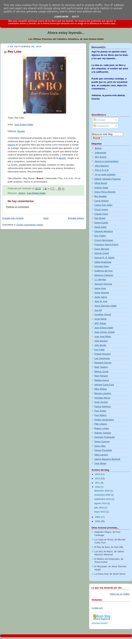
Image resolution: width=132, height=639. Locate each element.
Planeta (21, 131)
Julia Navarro (101, 341)
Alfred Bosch (100, 183)
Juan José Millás (102, 336)
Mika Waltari (100, 389)
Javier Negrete (101, 292)
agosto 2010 (100, 503)
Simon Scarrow (102, 441)
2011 (98, 483)
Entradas (99, 120)
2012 (98, 478)
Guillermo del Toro (103, 271)
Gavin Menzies (101, 249)
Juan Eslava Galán (23, 124)
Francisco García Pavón (106, 244)
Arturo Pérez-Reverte (105, 192)
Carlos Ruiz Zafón (103, 205)
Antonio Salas (101, 187)
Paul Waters (100, 415)
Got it (75, 16)
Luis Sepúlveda (102, 358)
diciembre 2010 (102, 491)
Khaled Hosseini (102, 354)
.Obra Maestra (101, 166)
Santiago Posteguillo (104, 437)
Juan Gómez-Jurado (104, 332)
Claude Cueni (101, 214)
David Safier (100, 227)
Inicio (46, 218)
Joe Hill (98, 310)
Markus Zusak (101, 371)
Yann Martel (100, 463)
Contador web (97, 608)
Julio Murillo (100, 345)
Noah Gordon (101, 402)
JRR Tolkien (100, 323)
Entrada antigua (76, 218)
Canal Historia (101, 201)
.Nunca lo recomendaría (106, 161)
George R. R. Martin (104, 257)
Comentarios (101, 126)
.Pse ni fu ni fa (101, 170)
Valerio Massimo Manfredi (107, 459)
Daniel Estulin (101, 222)
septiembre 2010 (102, 499)
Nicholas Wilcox (102, 398)
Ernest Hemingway (103, 240)
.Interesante (100, 152)
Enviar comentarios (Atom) (30, 225)
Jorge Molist (100, 319)
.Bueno (22, 193)
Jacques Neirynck (103, 284)
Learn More (61, 16)
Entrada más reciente (13, 218)
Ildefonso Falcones (103, 275)
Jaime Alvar (100, 288)
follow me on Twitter (120, 594)
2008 (98, 521)
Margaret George (102, 362)
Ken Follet (99, 349)
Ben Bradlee (100, 196)
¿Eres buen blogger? (100, 623)
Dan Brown (99, 218)
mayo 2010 (100, 512)
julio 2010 (99, 507)
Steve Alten (100, 446)
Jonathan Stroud (102, 314)
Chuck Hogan (101, 209)
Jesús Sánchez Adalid (105, 306)
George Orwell (101, 253)
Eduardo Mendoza (103, 231)
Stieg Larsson (101, 454)
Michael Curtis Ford (104, 384)
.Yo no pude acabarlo (105, 174)
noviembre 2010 (102, 495)
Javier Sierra (100, 297)
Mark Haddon (101, 367)
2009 (98, 517)
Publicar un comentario (17, 207)
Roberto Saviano (102, 433)
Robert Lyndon (101, 428)
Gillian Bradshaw (102, 262)
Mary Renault (101, 376)
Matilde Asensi (101, 380)
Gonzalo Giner (101, 266)
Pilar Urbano (100, 424)
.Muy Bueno (100, 157)
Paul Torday (100, 411)
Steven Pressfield (103, 450)
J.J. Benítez (100, 279)
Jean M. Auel (100, 301)
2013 (98, 474)
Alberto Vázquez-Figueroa (107, 179)
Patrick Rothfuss (102, 406)
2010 (98, 487)
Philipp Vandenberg (104, 419)
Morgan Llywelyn (102, 393)
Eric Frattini (100, 236)
